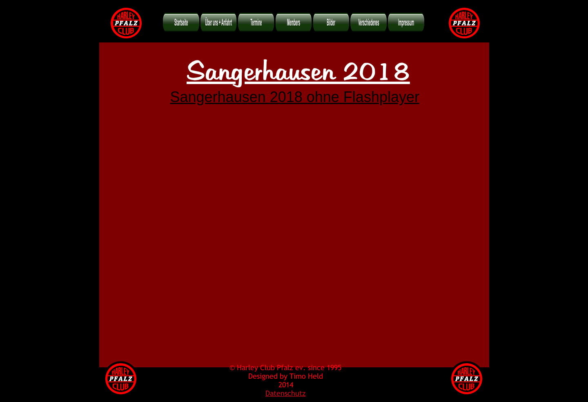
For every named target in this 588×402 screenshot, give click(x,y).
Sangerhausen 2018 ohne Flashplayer (294, 97)
